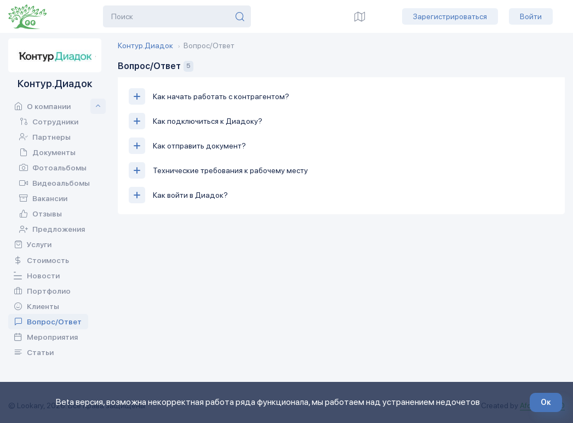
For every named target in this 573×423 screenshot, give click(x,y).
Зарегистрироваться (450, 16)
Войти (531, 16)
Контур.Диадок (145, 45)
